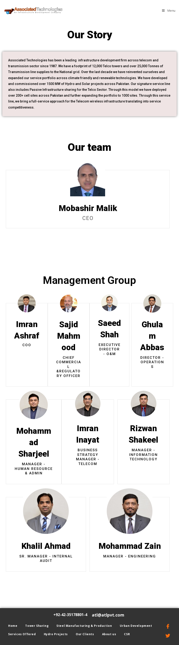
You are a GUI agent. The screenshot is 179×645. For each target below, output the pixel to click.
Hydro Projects (56, 634)
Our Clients (85, 634)
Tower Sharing (36, 626)
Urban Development (136, 626)
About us (109, 634)
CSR (127, 634)
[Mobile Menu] (169, 11)
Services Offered (22, 634)
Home (12, 626)
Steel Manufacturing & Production (84, 626)
